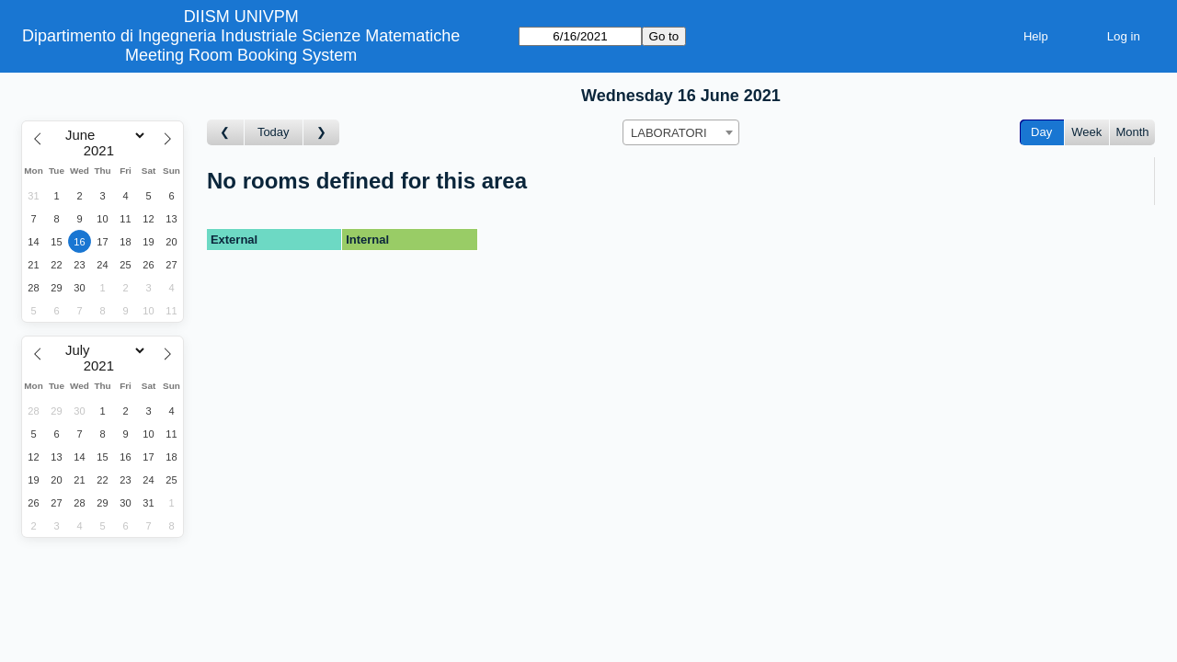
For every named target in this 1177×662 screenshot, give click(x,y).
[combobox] (681, 132)
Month (1131, 132)
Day (1041, 132)
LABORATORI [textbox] (669, 133)
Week (1086, 132)
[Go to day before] (226, 133)
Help (1035, 36)
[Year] (103, 150)
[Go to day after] (321, 133)
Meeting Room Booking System (241, 55)
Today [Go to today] (273, 132)
